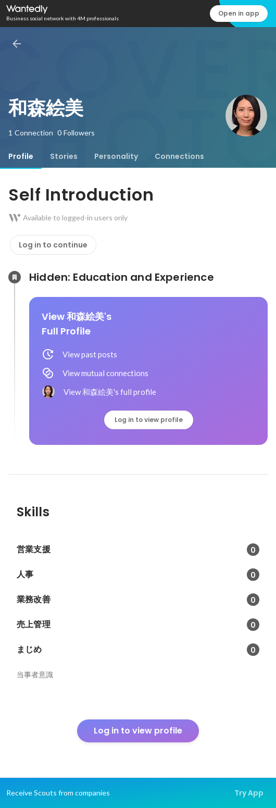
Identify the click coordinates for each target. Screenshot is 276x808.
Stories (64, 156)
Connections (179, 156)
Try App (249, 793)
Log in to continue (53, 245)
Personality (116, 156)
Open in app (238, 13)
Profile (20, 156)
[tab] (21, 156)
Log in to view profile (149, 419)
